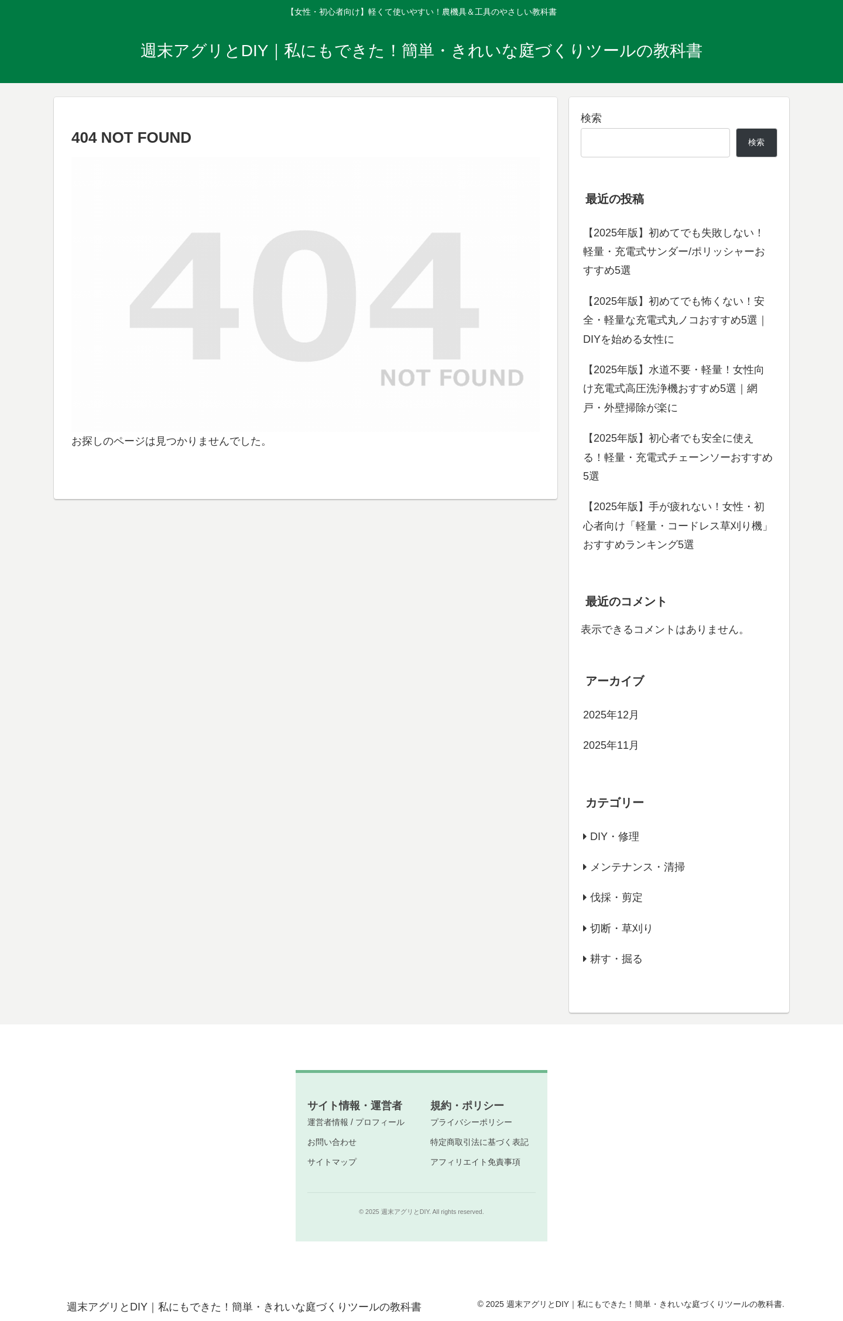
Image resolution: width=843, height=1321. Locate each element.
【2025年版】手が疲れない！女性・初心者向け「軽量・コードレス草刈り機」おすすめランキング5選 (678, 526)
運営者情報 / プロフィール (356, 1122)
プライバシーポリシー (471, 1122)
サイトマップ (332, 1162)
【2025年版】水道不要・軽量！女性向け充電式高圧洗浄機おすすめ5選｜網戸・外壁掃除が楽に (674, 389)
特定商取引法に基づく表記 (479, 1142)
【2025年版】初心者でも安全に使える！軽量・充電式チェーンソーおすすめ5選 (678, 457)
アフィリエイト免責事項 (475, 1162)
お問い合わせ (332, 1142)
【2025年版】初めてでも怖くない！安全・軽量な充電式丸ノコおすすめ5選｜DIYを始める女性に (675, 320)
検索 (591, 118)
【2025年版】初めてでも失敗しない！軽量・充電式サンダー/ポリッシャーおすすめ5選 (674, 252)
